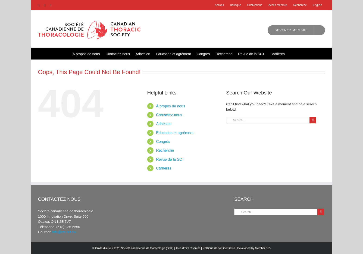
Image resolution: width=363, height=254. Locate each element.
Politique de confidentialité (219, 248)
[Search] (313, 120)
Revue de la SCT (170, 159)
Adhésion (164, 124)
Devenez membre (291, 30)
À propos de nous (170, 106)
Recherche (165, 150)
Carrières (163, 168)
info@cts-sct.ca (64, 232)
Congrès (163, 142)
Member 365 (263, 248)
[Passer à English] (317, 5)
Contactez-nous (169, 115)
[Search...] (268, 120)
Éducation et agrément (174, 133)
